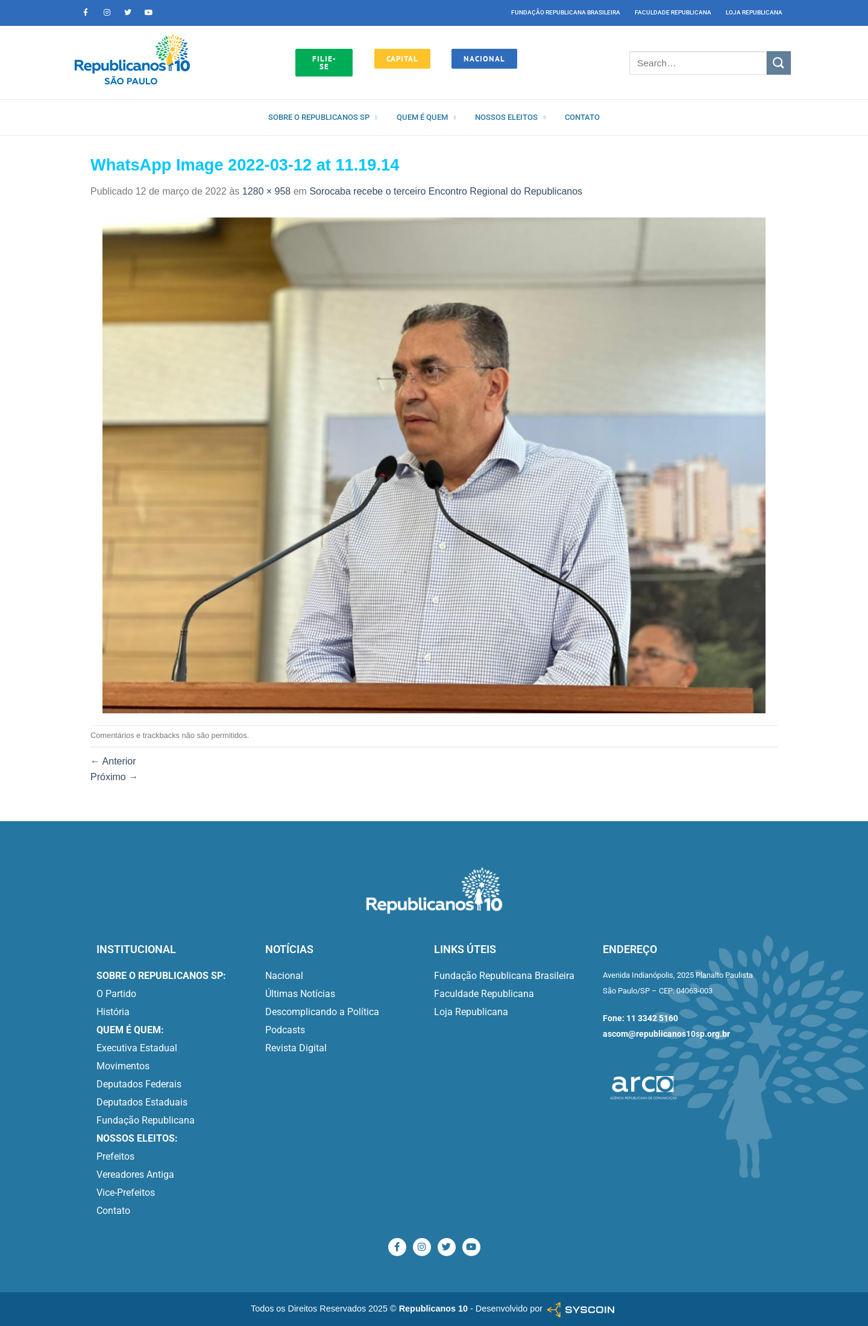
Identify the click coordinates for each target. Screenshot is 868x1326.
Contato (582, 117)
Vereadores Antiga (135, 1174)
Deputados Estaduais (141, 1102)
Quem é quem (426, 118)
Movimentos (122, 1066)
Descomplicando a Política (322, 1012)
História (113, 1012)
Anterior (113, 761)
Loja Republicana (754, 12)
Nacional (284, 975)
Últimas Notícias (300, 993)
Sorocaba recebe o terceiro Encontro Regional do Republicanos (445, 191)
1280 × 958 (266, 191)
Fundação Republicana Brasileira (565, 12)
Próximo (114, 777)
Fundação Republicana (145, 1120)
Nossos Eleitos (510, 118)
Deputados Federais (138, 1084)
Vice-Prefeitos (125, 1192)
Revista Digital (296, 1048)
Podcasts (285, 1030)
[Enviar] (779, 63)
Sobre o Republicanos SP (322, 118)
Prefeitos (115, 1156)
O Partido (116, 993)
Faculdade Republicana (673, 12)
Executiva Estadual (136, 1048)
